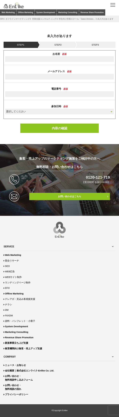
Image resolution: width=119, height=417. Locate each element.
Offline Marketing (25, 12)
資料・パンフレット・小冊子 (20, 321)
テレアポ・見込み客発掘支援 (20, 299)
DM (7, 310)
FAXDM (9, 315)
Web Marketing (8, 12)
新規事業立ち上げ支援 (16, 343)
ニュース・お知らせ (15, 365)
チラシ (8, 304)
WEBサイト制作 (13, 277)
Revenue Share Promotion (92, 12)
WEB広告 (10, 271)
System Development (45, 12)
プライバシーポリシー (16, 394)
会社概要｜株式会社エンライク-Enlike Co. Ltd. (29, 370)
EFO (7, 288)
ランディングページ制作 (18, 282)
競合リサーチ (12, 260)
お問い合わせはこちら (69, 196)
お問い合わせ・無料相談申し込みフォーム (19, 378)
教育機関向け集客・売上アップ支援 (23, 348)
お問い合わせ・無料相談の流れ (13, 387)
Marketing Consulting (67, 12)
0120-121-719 (98, 177)
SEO (7, 266)
